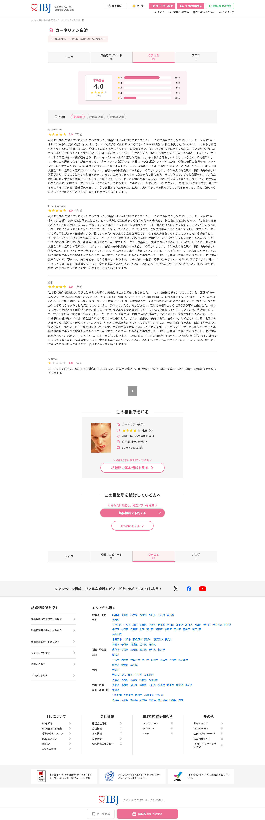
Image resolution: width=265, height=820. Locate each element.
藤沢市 (147, 639)
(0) (111, 56)
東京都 (115, 620)
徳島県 (161, 685)
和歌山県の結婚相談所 (47, 20)
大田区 (207, 625)
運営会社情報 (107, 723)
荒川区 (149, 629)
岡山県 (134, 685)
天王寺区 (148, 675)
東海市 (154, 659)
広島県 (143, 685)
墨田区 (170, 625)
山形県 (161, 615)
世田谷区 (217, 625)
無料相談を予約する (150, 814)
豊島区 (134, 629)
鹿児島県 (162, 700)
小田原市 (117, 639)
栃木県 (143, 644)
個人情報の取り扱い (107, 743)
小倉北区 (149, 695)
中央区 (127, 625)
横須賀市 (158, 639)
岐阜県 (115, 664)
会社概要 (107, 728)
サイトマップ (208, 723)
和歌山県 (153, 680)
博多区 (159, 695)
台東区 (161, 625)
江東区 (179, 625)
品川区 (188, 625)
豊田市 (163, 659)
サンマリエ (158, 728)
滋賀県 (134, 680)
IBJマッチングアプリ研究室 (208, 745)
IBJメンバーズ (158, 723)
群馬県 (152, 644)
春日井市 (135, 659)
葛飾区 (186, 629)
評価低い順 (117, 117)
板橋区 (159, 629)
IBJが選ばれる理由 (179, 12)
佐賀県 (115, 700)
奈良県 (143, 680)
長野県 (134, 649)
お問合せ (107, 738)
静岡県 (124, 664)
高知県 (188, 685)
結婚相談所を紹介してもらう (53, 630)
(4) (153, 56)
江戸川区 (196, 629)
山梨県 (115, 649)
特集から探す (53, 664)
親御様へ (56, 743)
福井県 (161, 649)
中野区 (115, 629)
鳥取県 (115, 685)
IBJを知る (159, 12)
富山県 (143, 649)
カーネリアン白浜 (64, 20)
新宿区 (143, 625)
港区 (135, 625)
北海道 (115, 615)
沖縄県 (172, 700)
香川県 (170, 685)
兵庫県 (115, 680)
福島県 (170, 615)
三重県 (134, 664)
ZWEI (158, 733)
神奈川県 (117, 634)
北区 (142, 629)
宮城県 (143, 615)
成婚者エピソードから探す (53, 642)
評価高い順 (96, 117)
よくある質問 (56, 748)
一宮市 (115, 659)
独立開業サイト (208, 738)
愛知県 (115, 654)
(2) (196, 56)
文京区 (152, 625)
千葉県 (124, 644)
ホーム (33, 20)
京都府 (124, 680)
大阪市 (115, 675)
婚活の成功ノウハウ (203, 12)
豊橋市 (172, 659)
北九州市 (117, 695)
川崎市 (127, 639)
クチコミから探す (53, 653)
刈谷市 (145, 659)
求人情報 (107, 733)
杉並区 (124, 629)
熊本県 (134, 700)
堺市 (123, 675)
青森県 (124, 615)
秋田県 (152, 615)
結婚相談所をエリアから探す (53, 619)
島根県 (124, 685)
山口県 (152, 685)
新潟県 (124, 649)
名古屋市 (183, 659)
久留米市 (128, 695)
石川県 (152, 649)
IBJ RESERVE (208, 728)
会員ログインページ (208, 733)
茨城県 (134, 644)
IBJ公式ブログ (226, 12)
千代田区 (117, 625)
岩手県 (134, 615)
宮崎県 (152, 700)
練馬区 (168, 629)
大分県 (143, 700)
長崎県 (124, 700)
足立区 (177, 629)
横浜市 (168, 639)
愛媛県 (179, 685)
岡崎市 (124, 659)
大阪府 (115, 670)
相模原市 (137, 639)
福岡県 (115, 690)
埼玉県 (115, 644)
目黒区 (197, 625)
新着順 (78, 117)
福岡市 (138, 695)
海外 (180, 700)
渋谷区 (227, 625)
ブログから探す (53, 675)
